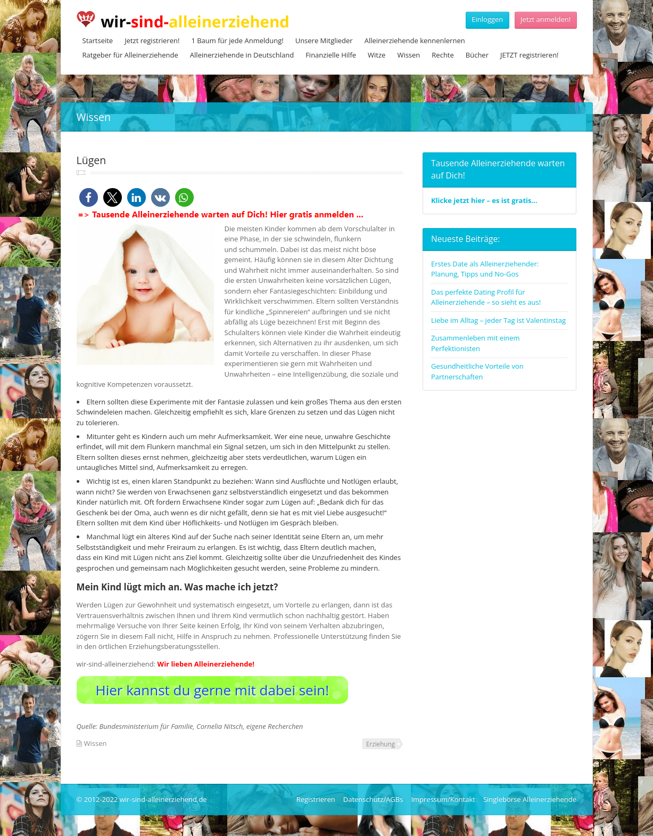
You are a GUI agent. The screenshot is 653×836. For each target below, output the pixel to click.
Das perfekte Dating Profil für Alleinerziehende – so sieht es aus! (486, 297)
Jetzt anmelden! (545, 19)
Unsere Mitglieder (324, 40)
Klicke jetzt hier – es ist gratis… (484, 200)
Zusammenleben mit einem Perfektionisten (475, 343)
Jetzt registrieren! (152, 40)
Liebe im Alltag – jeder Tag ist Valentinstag (498, 320)
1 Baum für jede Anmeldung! (237, 40)
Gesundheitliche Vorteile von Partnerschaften (477, 371)
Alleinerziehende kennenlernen (415, 40)
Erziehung (380, 744)
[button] (88, 197)
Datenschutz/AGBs (373, 799)
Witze (376, 55)
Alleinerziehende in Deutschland (242, 55)
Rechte (442, 55)
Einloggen (487, 19)
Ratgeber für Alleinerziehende (130, 55)
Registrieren (315, 799)
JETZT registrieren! (529, 55)
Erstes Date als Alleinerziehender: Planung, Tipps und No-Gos (485, 269)
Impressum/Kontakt (443, 799)
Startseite (97, 40)
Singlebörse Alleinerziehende (529, 799)
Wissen (408, 55)
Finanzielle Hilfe (330, 55)
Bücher (477, 55)
